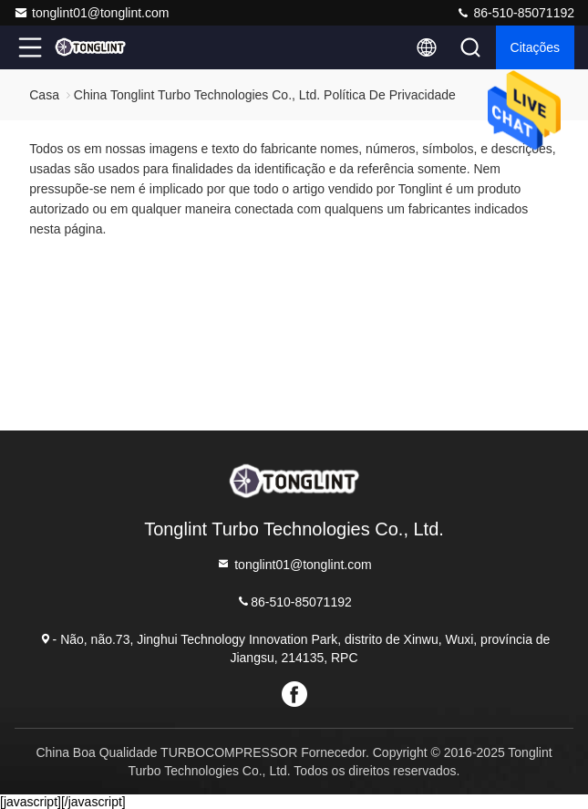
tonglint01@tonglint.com (91, 12)
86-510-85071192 (515, 12)
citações (535, 47)
